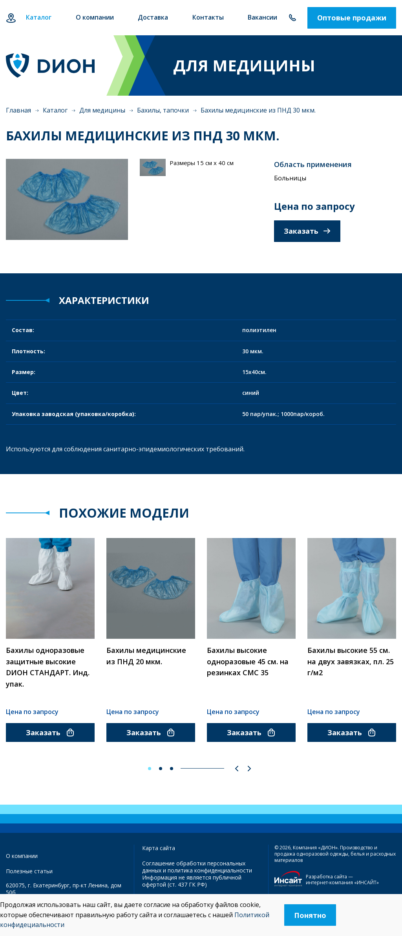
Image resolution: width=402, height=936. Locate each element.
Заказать (307, 231)
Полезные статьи (29, 871)
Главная (18, 110)
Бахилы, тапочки (163, 110)
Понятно (310, 915)
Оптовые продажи (351, 17)
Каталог (55, 110)
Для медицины (102, 110)
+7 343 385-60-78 (292, 18)
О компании (22, 856)
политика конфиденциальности (210, 870)
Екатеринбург (11, 18)
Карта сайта (158, 848)
